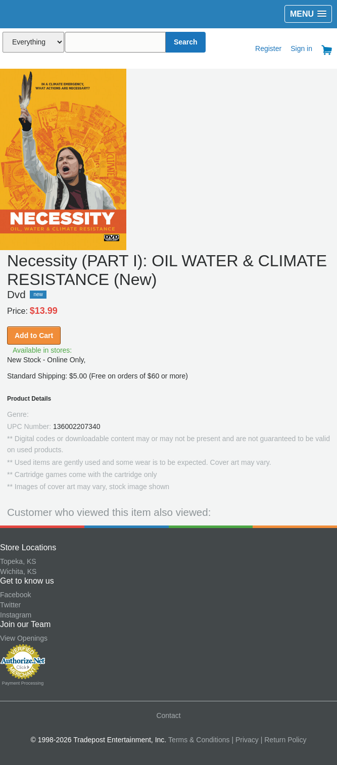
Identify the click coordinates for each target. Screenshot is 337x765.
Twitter (10, 605)
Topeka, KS (18, 561)
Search (186, 42)
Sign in (301, 48)
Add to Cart (34, 335)
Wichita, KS (18, 571)
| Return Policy (284, 740)
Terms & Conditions (198, 740)
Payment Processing (23, 683)
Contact (168, 715)
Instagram (15, 615)
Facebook (15, 595)
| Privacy (244, 740)
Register (268, 48)
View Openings (23, 638)
